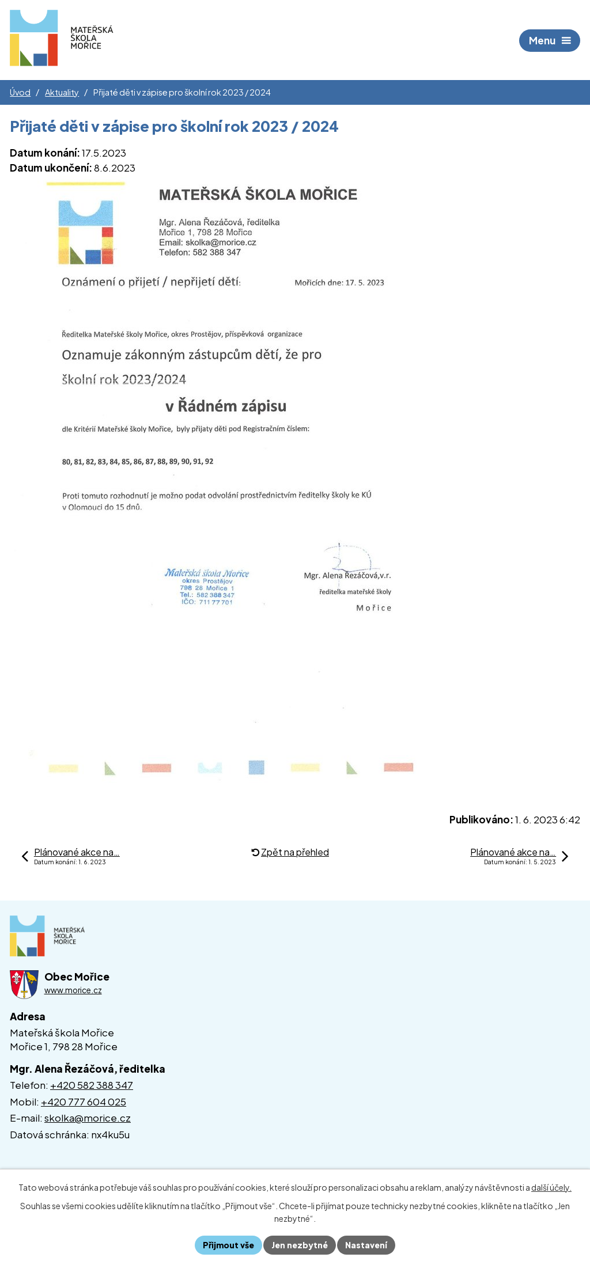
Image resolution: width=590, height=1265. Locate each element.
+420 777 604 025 (83, 1101)
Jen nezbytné (299, 1245)
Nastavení (366, 1245)
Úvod (20, 92)
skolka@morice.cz (87, 1117)
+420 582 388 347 (91, 1084)
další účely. (551, 1187)
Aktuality (62, 92)
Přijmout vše (228, 1245)
